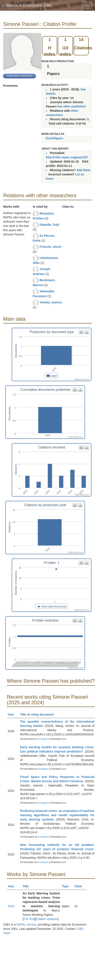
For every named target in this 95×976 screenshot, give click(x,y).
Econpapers (43, 739)
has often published (71, 106)
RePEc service (26, 924)
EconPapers (54, 138)
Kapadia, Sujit (49, 224)
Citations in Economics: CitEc (28, 5)
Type (67, 886)
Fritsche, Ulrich (50, 246)
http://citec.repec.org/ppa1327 (67, 157)
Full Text (28, 919)
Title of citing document (38, 714)
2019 (11, 906)
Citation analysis (47, 919)
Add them (83, 170)
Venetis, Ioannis (51, 302)
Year (13, 714)
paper (64, 739)
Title (27, 886)
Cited (80, 886)
